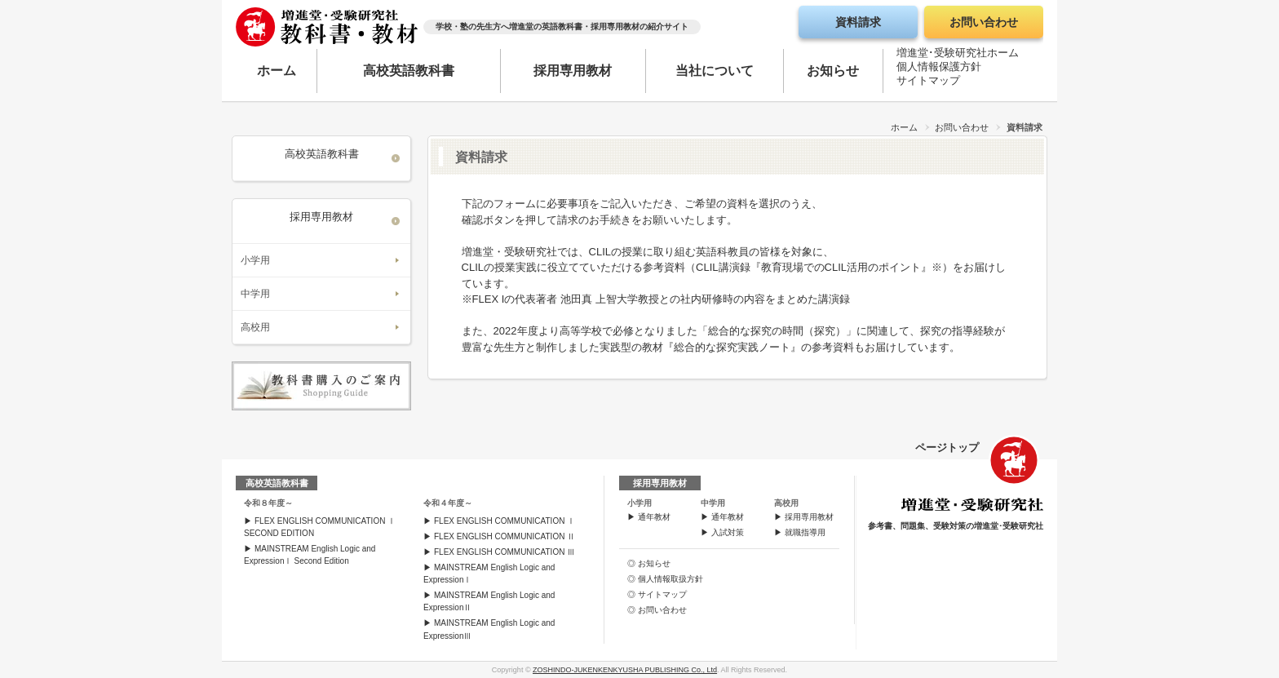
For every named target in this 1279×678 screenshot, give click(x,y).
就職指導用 (805, 532)
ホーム (276, 71)
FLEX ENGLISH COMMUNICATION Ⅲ (504, 551)
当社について (714, 71)
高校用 (255, 327)
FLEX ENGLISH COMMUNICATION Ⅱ (504, 536)
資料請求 (858, 22)
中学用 (255, 293)
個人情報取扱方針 (670, 578)
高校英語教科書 (408, 71)
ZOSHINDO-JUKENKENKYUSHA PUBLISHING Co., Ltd (625, 670)
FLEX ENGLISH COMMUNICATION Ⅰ (504, 520)
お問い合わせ (983, 22)
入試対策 (727, 532)
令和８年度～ (268, 503)
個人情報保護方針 (938, 70)
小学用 (255, 260)
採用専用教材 (572, 71)
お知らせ (833, 71)
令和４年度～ (447, 503)
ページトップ (947, 447)
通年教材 (654, 516)
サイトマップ (928, 83)
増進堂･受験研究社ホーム (957, 56)
